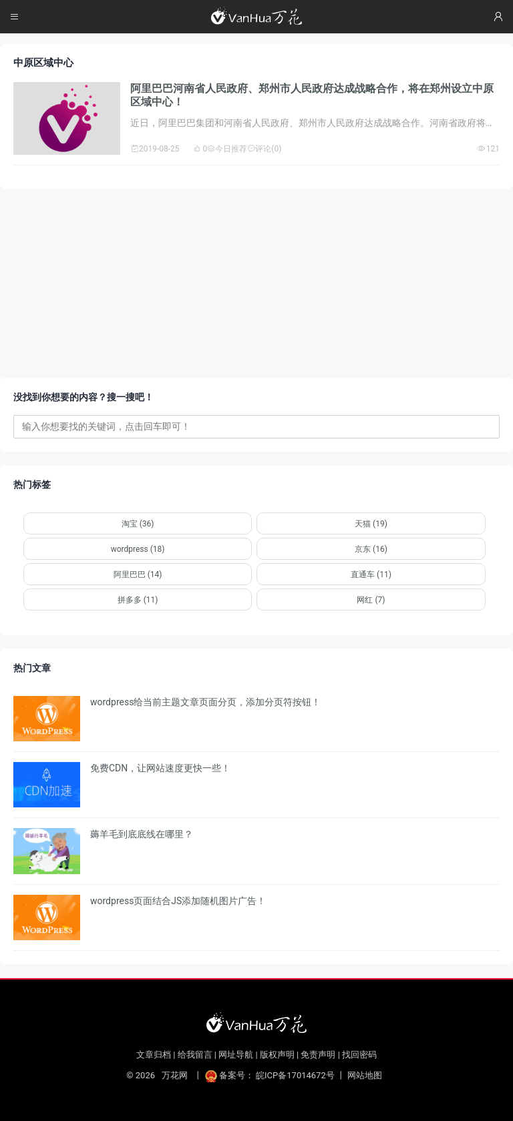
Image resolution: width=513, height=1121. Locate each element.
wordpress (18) (138, 549)
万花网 (174, 1075)
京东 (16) (371, 549)
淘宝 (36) (138, 523)
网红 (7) (371, 600)
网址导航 (235, 1055)
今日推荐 (227, 148)
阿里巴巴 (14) (138, 574)
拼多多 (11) (138, 600)
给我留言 (195, 1055)
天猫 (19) (371, 523)
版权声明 (277, 1055)
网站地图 (364, 1075)
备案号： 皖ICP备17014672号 (271, 1075)
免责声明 (318, 1055)
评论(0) (264, 148)
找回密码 (359, 1055)
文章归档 (153, 1055)
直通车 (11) (371, 574)
